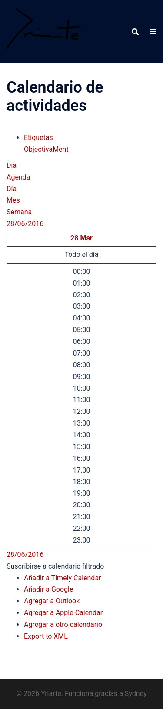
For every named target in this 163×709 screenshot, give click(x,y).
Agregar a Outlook (52, 601)
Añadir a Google (48, 589)
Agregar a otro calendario (63, 624)
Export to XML (46, 636)
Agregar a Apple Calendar (63, 613)
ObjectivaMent (46, 149)
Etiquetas (38, 137)
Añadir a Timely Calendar (62, 578)
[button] (55, 566)
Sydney (136, 693)
